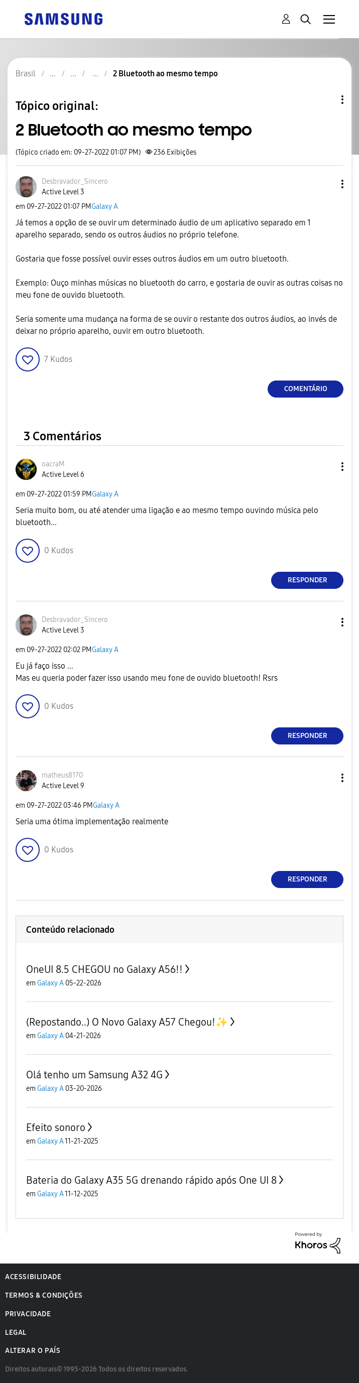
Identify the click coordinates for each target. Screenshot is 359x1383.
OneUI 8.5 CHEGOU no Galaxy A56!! (104, 969)
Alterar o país (32, 1350)
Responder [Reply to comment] (307, 580)
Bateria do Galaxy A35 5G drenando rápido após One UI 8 (151, 1180)
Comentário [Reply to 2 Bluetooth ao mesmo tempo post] (305, 389)
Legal (16, 1332)
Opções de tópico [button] (325, 99)
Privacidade (28, 1314)
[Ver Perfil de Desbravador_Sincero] (75, 181)
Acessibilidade (33, 1277)
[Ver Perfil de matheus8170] (62, 775)
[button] (326, 184)
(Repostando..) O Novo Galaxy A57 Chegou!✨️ (127, 1022)
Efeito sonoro (55, 1127)
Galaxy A (104, 206)
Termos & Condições (44, 1295)
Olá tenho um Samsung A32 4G (94, 1075)
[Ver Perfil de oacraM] (53, 464)
